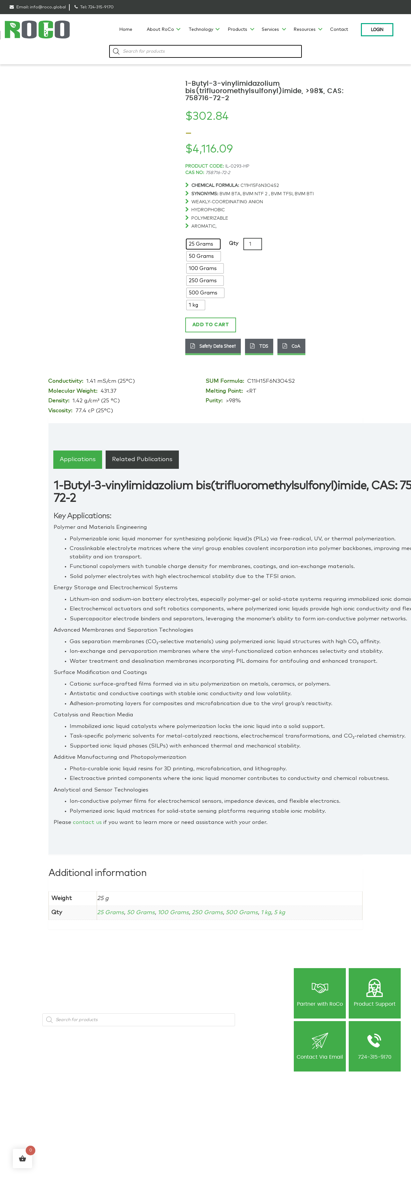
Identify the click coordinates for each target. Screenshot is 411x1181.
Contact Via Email (320, 1046)
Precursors (86, 1129)
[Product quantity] (252, 244)
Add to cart (210, 324)
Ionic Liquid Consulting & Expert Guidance (167, 1110)
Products (237, 29)
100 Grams (173, 912)
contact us (87, 822)
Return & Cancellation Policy (304, 1122)
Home (125, 29)
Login (377, 29)
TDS (259, 346)
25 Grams (110, 912)
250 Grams (207, 912)
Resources (304, 29)
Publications (222, 1122)
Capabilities (21, 1122)
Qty (233, 243)
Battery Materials (92, 1122)
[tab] (77, 459)
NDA (214, 1129)
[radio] (203, 244)
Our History (20, 1107)
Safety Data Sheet (213, 346)
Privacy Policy (290, 1107)
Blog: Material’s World (230, 1107)
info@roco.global (48, 7)
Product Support (375, 993)
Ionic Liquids (88, 1107)
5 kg (280, 912)
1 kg (266, 912)
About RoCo (160, 29)
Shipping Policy (292, 1114)
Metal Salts (86, 1114)
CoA (291, 346)
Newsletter (220, 1114)
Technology (200, 29)
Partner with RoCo (320, 993)
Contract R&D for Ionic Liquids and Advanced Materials (172, 1123)
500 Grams (242, 912)
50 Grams (141, 912)
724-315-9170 (101, 7)
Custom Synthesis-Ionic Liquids (166, 1136)
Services (270, 29)
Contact (339, 29)
